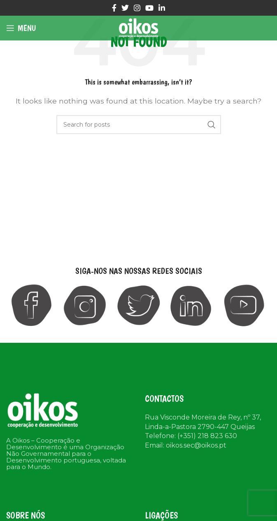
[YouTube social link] (149, 8)
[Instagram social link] (137, 8)
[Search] (138, 124)
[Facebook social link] (114, 8)
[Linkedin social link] (162, 8)
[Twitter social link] (125, 8)
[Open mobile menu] (21, 28)
